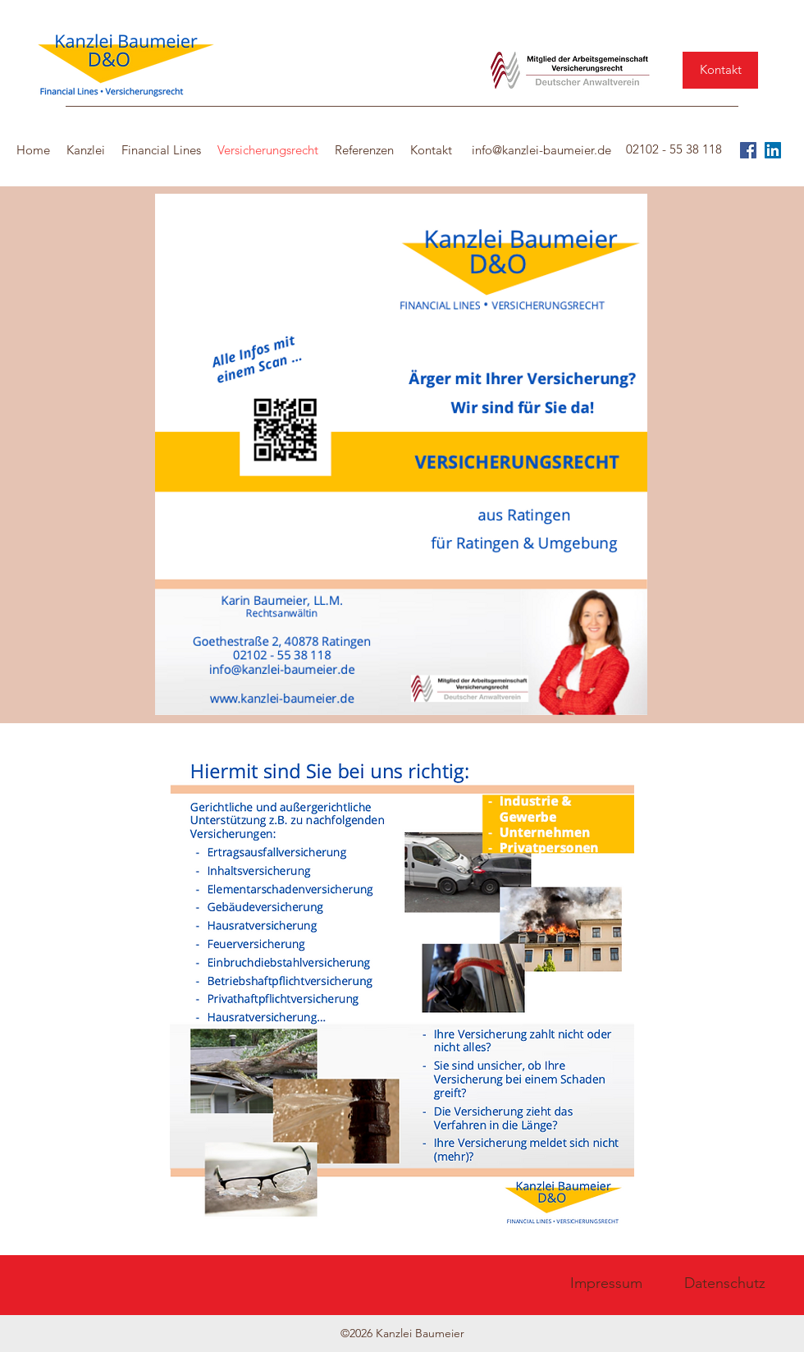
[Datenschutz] (724, 1283)
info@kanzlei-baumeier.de (541, 150)
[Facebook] (748, 150)
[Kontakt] (720, 70)
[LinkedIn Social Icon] (773, 150)
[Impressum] (606, 1283)
